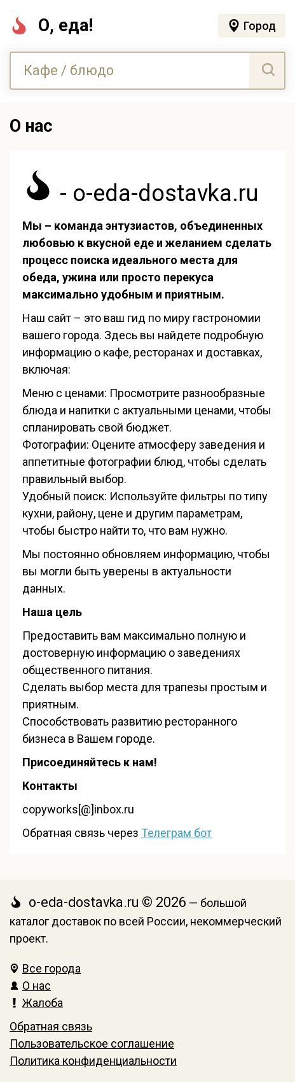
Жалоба (36, 1002)
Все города (45, 968)
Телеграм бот (176, 833)
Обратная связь (51, 1026)
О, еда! (51, 25)
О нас (30, 985)
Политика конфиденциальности (93, 1060)
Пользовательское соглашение (92, 1043)
